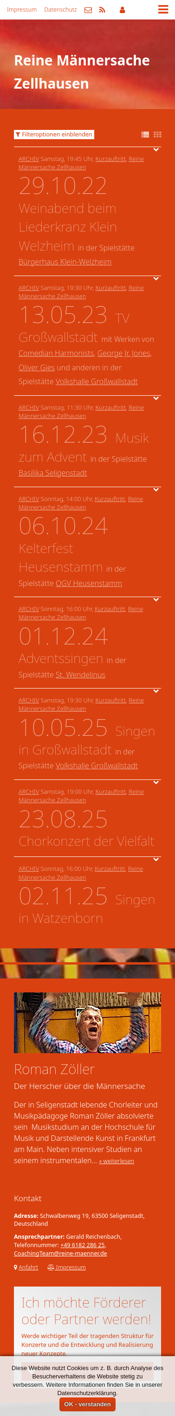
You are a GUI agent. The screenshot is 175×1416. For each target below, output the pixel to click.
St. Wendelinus (80, 674)
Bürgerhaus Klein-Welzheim (65, 262)
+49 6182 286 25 (82, 1245)
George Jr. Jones (123, 353)
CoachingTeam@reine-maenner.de (60, 1253)
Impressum (22, 9)
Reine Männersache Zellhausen (81, 162)
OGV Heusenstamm (89, 583)
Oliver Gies (37, 367)
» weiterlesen (116, 1161)
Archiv (29, 158)
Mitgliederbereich (122, 9)
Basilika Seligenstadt (53, 473)
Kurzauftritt (111, 158)
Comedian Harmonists (56, 353)
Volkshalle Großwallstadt (97, 381)
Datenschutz (60, 9)
